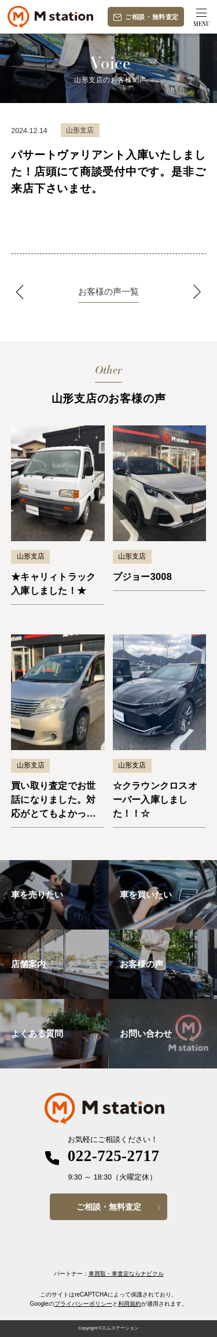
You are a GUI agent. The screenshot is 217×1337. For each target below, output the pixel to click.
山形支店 (31, 556)
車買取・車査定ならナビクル (126, 1273)
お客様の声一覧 (108, 291)
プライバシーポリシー (83, 1304)
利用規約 (129, 1304)
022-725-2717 (114, 1156)
